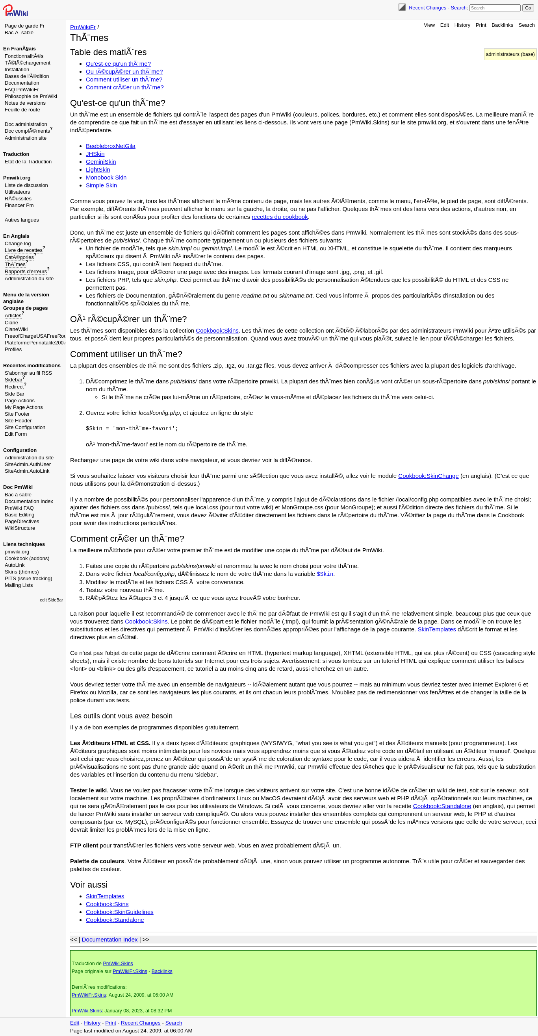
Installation (17, 69)
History (462, 25)
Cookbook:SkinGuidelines (120, 911)
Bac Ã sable (19, 32)
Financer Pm (19, 205)
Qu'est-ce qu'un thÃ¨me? (118, 63)
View (429, 25)
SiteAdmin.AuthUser (28, 464)
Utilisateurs (17, 192)
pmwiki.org (17, 552)
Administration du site (29, 278)
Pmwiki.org (16, 178)
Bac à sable (18, 495)
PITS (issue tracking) (28, 578)
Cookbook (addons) (27, 558)
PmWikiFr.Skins (130, 971)
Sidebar (13, 380)
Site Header (18, 421)
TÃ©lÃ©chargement (27, 63)
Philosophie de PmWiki (31, 96)
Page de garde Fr (25, 26)
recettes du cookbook (280, 216)
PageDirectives (22, 521)
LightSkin (98, 169)
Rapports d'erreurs (26, 271)
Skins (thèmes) (22, 572)
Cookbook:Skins (217, 330)
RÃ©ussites (18, 199)
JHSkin (95, 153)
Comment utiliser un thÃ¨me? (124, 79)
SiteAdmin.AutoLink (27, 471)
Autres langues (22, 220)
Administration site (25, 138)
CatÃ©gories (19, 257)
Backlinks (502, 25)
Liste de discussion (26, 185)
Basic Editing (19, 515)
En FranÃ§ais (19, 49)
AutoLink (15, 565)
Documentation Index (29, 501)
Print (481, 25)
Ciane (11, 323)
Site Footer (17, 414)
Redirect (14, 387)
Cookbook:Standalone (442, 806)
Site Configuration (25, 427)
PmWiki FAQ (19, 508)
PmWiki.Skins (118, 963)
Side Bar (14, 394)
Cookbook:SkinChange (428, 475)
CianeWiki (16, 329)
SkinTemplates (436, 629)
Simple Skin (101, 185)
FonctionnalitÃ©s (24, 56)
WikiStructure (20, 528)
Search (458, 8)
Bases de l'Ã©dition (27, 76)
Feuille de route (22, 110)
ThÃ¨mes (15, 264)
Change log (18, 243)
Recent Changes (427, 8)
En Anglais (16, 236)
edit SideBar (51, 600)
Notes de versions (25, 103)
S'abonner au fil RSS (28, 373)
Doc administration (26, 124)
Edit (444, 25)
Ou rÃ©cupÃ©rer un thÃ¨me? (124, 71)
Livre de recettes (24, 250)
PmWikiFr (83, 27)
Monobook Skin (106, 177)
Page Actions (20, 400)
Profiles (13, 349)
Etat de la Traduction (28, 162)
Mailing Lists (19, 585)
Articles (13, 315)
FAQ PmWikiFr (22, 89)
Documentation (22, 83)
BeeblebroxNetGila (110, 145)
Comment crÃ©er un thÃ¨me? (125, 87)
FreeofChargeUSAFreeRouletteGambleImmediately (63, 336)
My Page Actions (24, 407)
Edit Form (16, 434)
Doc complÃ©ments (27, 131)
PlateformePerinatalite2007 (36, 343)
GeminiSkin (101, 161)
